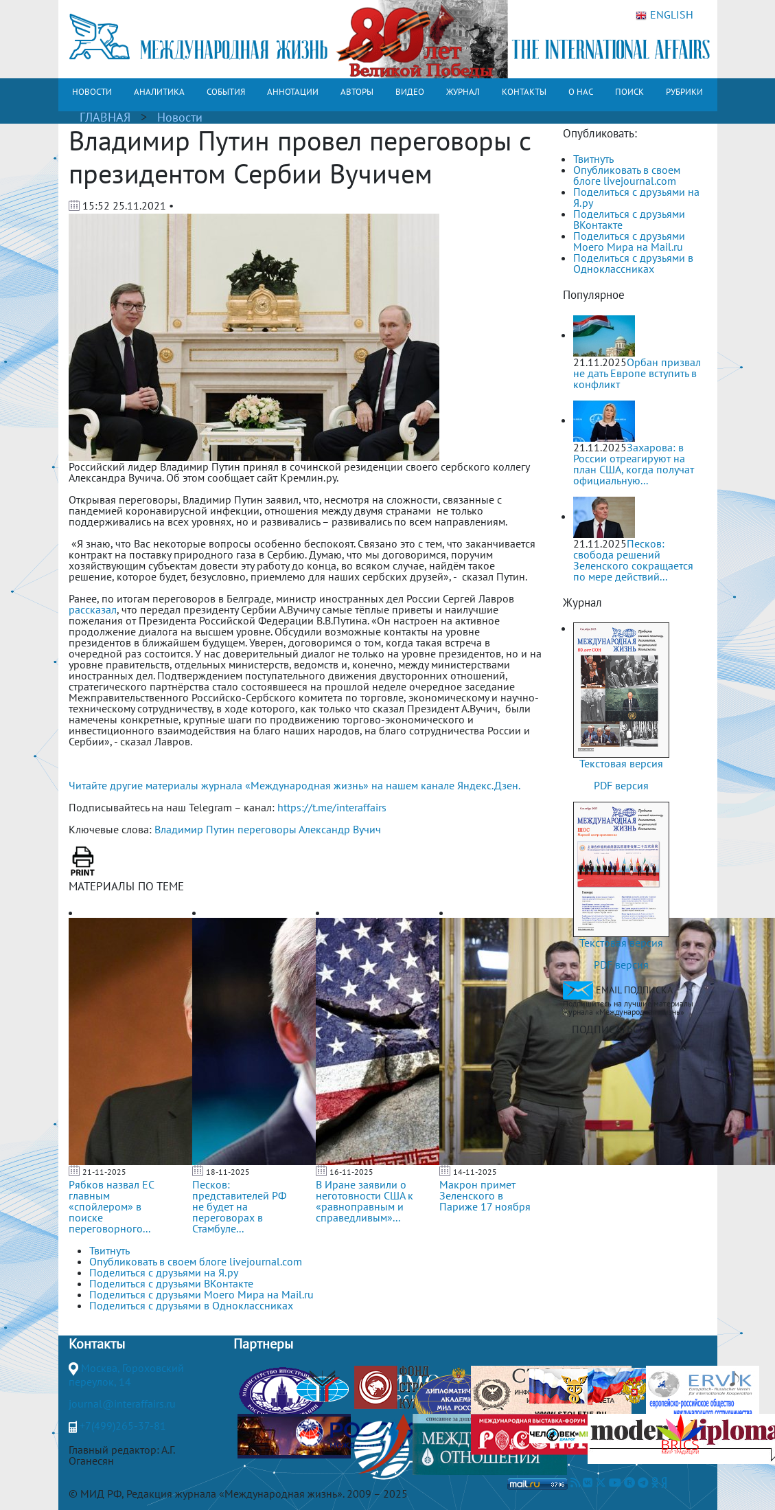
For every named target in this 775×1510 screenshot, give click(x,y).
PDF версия (621, 785)
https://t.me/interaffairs (331, 807)
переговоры (267, 829)
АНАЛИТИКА (159, 92)
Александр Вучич (340, 829)
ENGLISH (664, 15)
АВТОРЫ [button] (356, 92)
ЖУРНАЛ (463, 92)
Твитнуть (593, 159)
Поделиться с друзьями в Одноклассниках (633, 263)
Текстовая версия (621, 763)
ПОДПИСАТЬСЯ (608, 1029)
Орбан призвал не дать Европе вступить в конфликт (637, 373)
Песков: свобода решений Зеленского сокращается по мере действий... (633, 560)
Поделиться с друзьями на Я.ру (636, 197)
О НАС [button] (580, 92)
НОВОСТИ (92, 92)
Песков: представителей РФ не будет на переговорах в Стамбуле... (239, 1206)
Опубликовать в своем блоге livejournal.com (626, 175)
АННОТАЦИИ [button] (293, 92)
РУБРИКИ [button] (684, 92)
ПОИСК (629, 92)
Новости (180, 117)
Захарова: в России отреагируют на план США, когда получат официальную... (633, 463)
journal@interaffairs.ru (122, 1403)
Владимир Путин (194, 829)
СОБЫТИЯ (226, 92)
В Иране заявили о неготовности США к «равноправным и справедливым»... (364, 1200)
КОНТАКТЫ (524, 92)
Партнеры (263, 1344)
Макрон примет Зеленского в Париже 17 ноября (485, 1195)
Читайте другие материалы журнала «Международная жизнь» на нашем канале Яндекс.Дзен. (294, 785)
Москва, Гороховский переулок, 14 (126, 1374)
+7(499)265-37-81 (123, 1425)
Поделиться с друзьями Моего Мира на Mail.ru (629, 241)
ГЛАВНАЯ (105, 117)
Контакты (97, 1344)
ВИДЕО (409, 92)
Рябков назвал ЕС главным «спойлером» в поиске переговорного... (111, 1206)
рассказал (93, 609)
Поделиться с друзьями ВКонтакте (629, 219)
